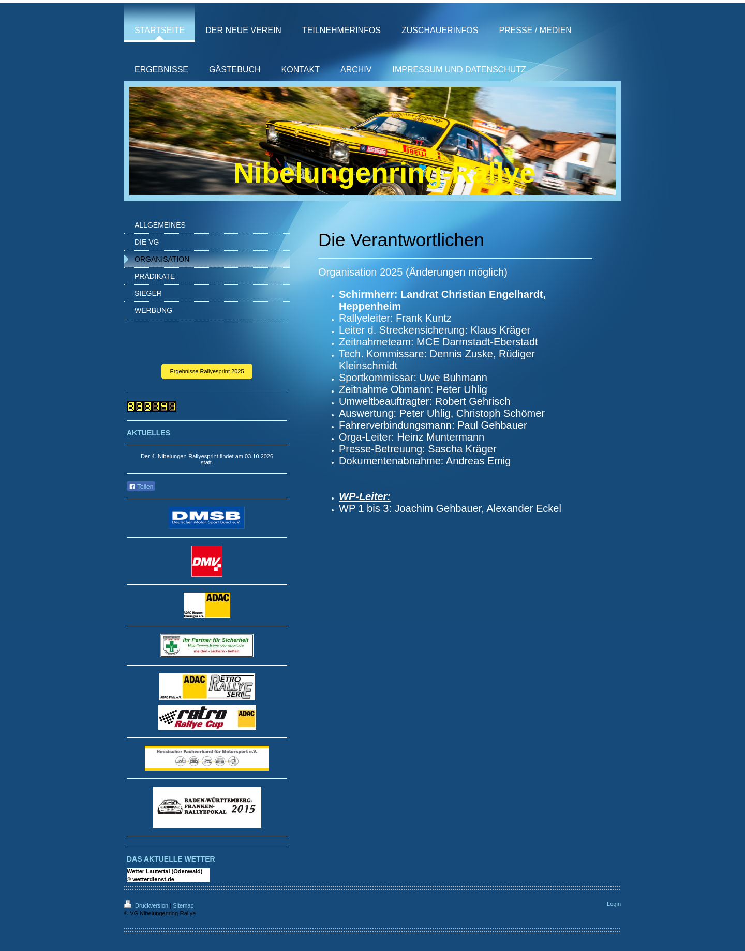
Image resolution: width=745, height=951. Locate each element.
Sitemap (183, 905)
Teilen (141, 486)
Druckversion (147, 905)
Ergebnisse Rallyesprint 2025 (207, 371)
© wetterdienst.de (150, 879)
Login (614, 904)
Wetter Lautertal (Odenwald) (164, 871)
